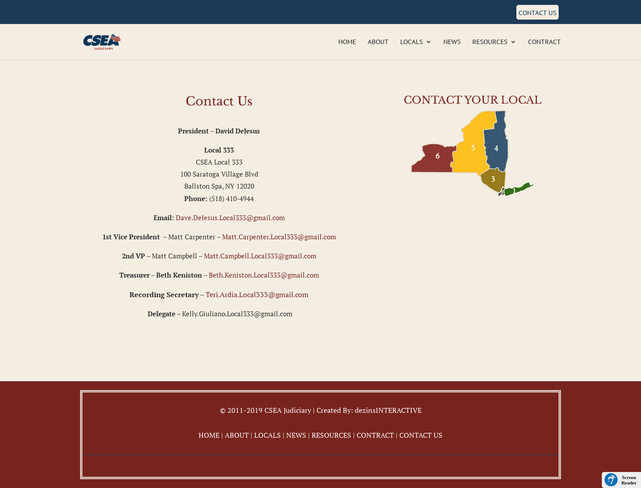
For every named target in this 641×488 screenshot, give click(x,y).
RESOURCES (331, 435)
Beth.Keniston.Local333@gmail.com (264, 274)
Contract (544, 42)
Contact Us (537, 13)
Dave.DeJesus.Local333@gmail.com (230, 217)
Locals (411, 42)
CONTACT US (420, 435)
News (452, 42)
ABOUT (237, 435)
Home (347, 42)
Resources (489, 42)
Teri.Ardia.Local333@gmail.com (257, 294)
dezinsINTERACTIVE (388, 410)
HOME (209, 435)
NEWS (296, 435)
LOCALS (267, 435)
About (378, 42)
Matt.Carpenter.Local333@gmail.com (279, 236)
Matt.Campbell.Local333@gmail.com (260, 255)
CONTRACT (375, 435)
